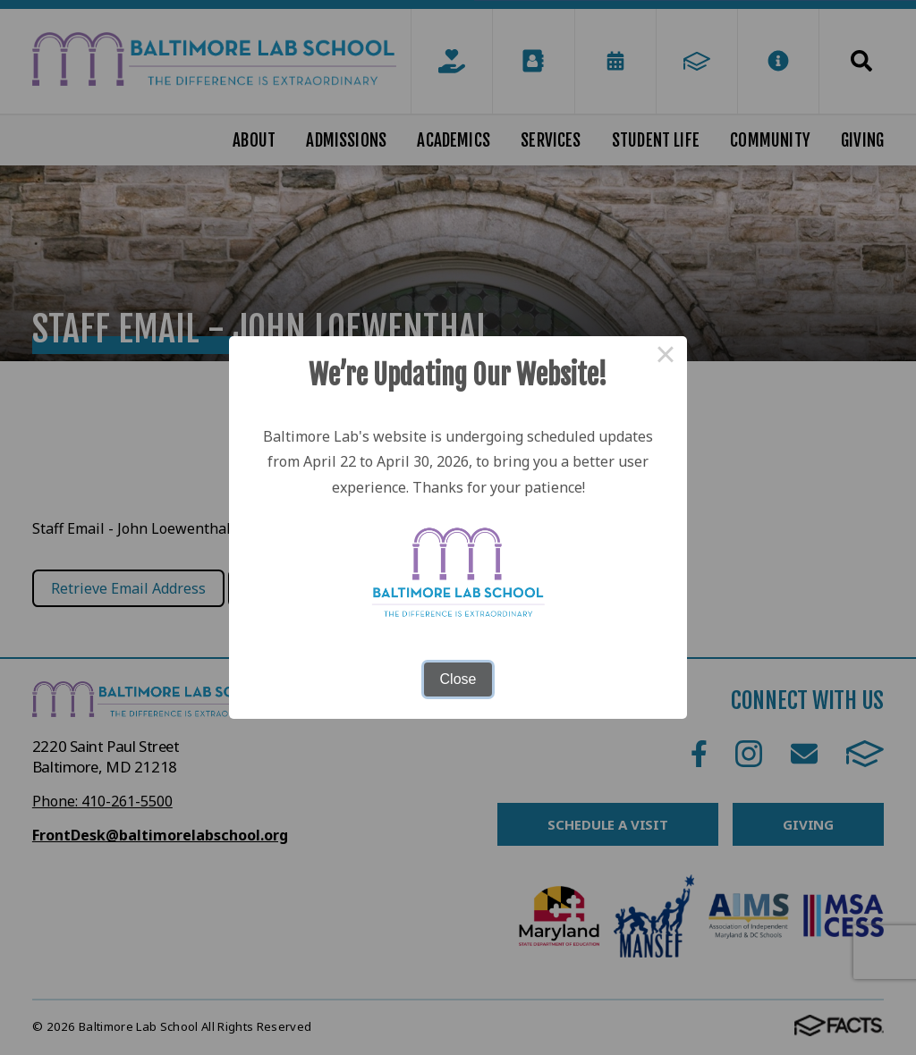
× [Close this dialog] (665, 357)
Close (458, 679)
